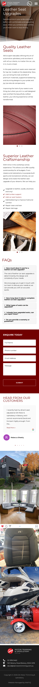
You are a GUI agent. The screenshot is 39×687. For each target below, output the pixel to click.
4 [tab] (22, 445)
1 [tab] (15, 445)
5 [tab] (24, 445)
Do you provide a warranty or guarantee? (16, 320)
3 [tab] (20, 445)
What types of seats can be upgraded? (16, 306)
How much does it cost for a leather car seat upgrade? (16, 269)
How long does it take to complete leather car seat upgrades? (19, 299)
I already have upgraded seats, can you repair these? (19, 313)
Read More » (11, 428)
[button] (36, 3)
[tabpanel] (19, 422)
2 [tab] (17, 445)
